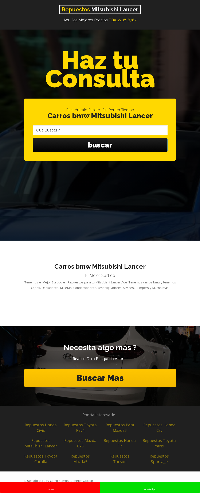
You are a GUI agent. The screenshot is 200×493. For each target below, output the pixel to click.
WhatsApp (150, 489)
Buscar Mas (100, 378)
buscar (100, 145)
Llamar (50, 489)
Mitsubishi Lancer (100, 9)
